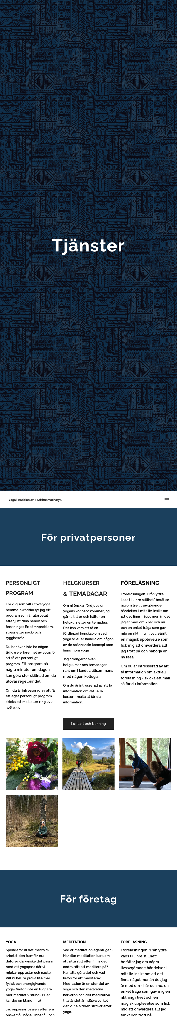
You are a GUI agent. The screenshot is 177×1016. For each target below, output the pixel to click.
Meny (167, 499)
